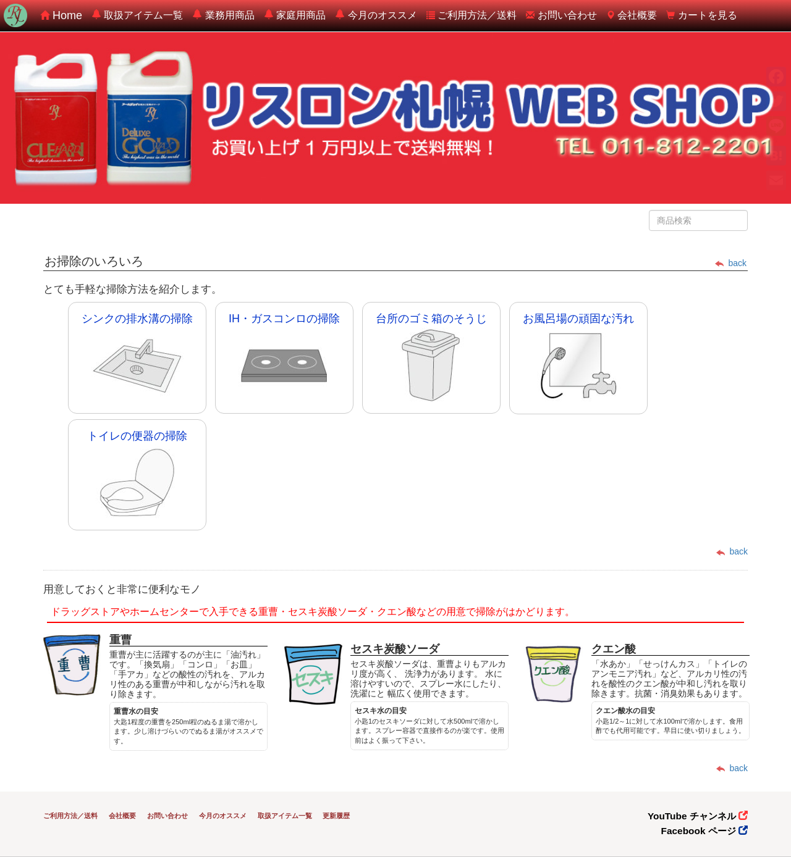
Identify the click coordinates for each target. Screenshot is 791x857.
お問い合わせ (561, 15)
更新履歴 (336, 815)
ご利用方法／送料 (471, 15)
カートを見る (701, 15)
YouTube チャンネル (698, 816)
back (731, 263)
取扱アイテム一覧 (137, 15)
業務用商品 (223, 15)
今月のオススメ (376, 15)
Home (61, 15)
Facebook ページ (704, 831)
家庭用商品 (295, 15)
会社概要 (631, 15)
